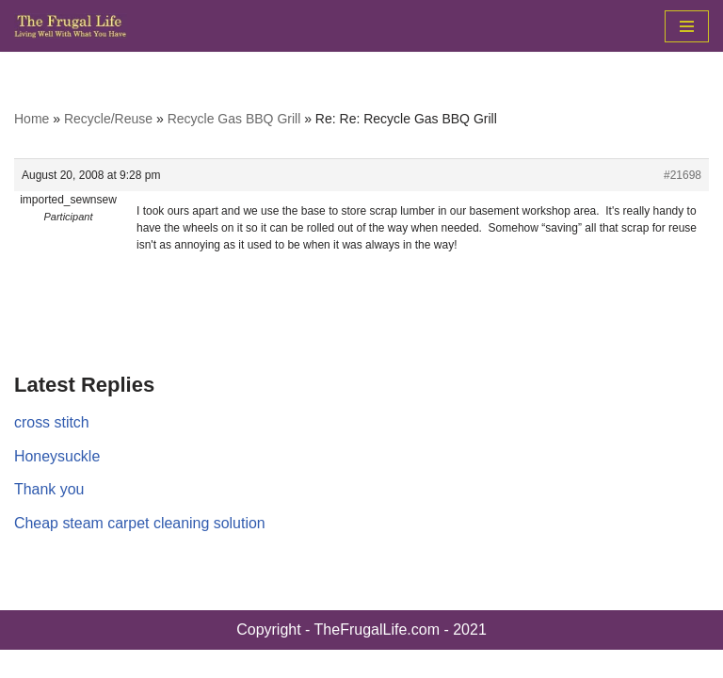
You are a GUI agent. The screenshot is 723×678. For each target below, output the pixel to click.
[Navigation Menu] (687, 26)
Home (31, 118)
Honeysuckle (57, 456)
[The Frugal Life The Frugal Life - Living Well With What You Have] (70, 26)
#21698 (682, 175)
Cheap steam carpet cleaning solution (140, 523)
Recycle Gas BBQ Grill (234, 118)
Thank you (49, 489)
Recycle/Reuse (108, 118)
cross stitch (51, 422)
